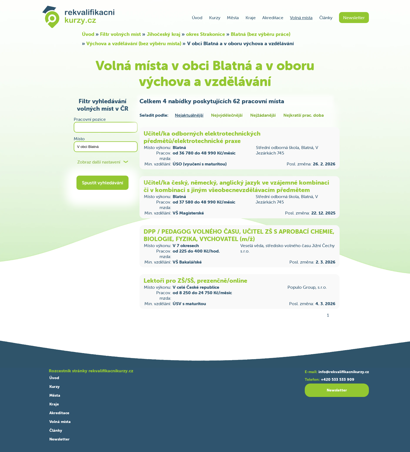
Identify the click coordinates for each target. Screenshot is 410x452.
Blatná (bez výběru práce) (260, 34)
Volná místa (301, 17)
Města (233, 17)
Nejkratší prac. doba (303, 115)
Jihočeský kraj (163, 34)
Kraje (251, 17)
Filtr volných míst (120, 34)
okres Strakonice (205, 34)
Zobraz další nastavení (98, 162)
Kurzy (214, 17)
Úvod (197, 17)
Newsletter (354, 17)
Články (325, 17)
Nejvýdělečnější (227, 115)
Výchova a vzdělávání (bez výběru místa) (133, 43)
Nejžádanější (263, 115)
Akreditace (272, 17)
